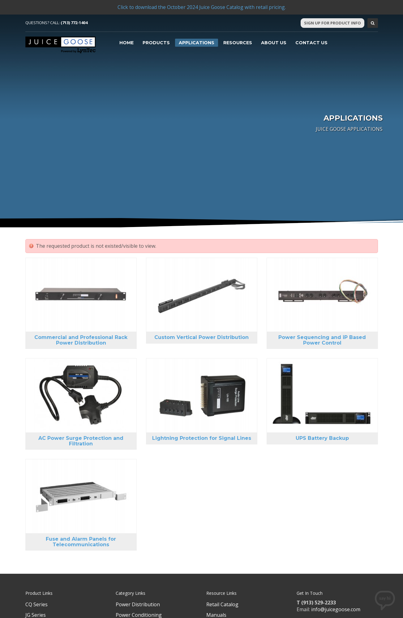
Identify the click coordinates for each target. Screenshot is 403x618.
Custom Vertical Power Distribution (201, 337)
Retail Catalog (222, 604)
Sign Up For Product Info (332, 23)
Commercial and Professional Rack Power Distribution (80, 340)
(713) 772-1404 (74, 22)
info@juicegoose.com (335, 609)
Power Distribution (138, 604)
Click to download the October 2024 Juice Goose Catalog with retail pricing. (202, 7)
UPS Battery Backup (322, 438)
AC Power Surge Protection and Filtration (80, 441)
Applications (196, 42)
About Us (273, 42)
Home (126, 42)
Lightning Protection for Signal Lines (201, 438)
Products (156, 42)
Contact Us (311, 42)
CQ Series (36, 604)
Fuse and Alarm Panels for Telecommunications (81, 541)
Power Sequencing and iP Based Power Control (322, 340)
